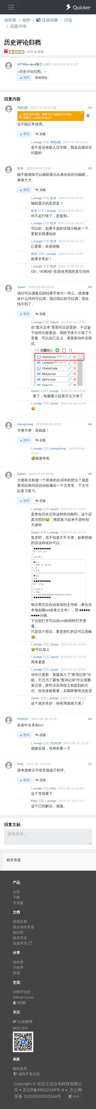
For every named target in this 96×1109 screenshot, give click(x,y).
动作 (26, 19)
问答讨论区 (22, 992)
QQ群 (19, 1002)
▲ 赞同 (24, 77)
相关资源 (13, 860)
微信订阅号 (20, 1028)
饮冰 (20, 168)
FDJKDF (23, 719)
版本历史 (20, 937)
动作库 (10, 19)
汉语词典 (47, 19)
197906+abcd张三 (30, 64)
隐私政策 (20, 1068)
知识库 (18, 932)
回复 (40, 134)
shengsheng (25, 424)
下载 (16, 897)
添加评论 (41, 77)
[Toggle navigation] (11, 7)
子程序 (18, 967)
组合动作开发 (23, 927)
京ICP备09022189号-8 (43, 1089)
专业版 (18, 902)
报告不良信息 (26, 1074)
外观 (16, 973)
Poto (20, 764)
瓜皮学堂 (22, 943)
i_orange (37, 142)
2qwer (22, 287)
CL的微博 (23, 1021)
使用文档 (20, 921)
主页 (16, 892)
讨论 (68, 19)
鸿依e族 (23, 107)
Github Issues (23, 997)
